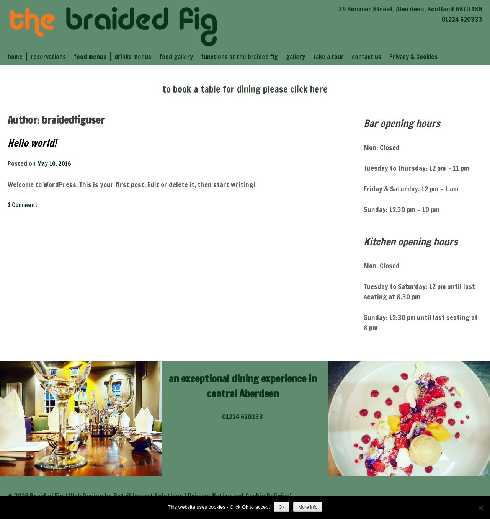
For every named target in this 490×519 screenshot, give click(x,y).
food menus (90, 56)
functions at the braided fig (239, 56)
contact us (366, 56)
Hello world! (32, 143)
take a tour (328, 56)
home (15, 56)
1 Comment (23, 205)
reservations (48, 56)
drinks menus (132, 56)
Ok (281, 507)
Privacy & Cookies (413, 56)
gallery (295, 56)
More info (307, 507)
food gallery (176, 56)
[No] (480, 507)
